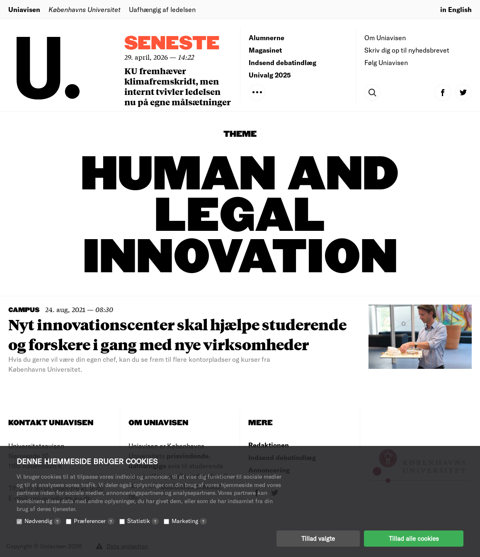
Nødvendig (42, 520)
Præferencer (94, 520)
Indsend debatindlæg (282, 62)
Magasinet (265, 50)
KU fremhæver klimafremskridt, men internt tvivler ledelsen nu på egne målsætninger (177, 86)
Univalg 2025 (270, 75)
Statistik (143, 520)
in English (456, 9)
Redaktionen (268, 445)
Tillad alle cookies (414, 538)
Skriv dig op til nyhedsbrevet (406, 50)
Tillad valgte (318, 538)
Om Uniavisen (385, 37)
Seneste (172, 44)
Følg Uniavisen (386, 62)
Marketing (189, 520)
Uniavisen (24, 9)
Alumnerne (266, 37)
